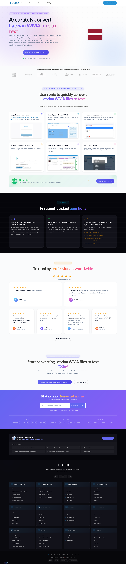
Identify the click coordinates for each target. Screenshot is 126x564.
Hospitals (41, 520)
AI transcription (70, 469)
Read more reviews (63, 338)
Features (14, 489)
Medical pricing (42, 523)
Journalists (96, 489)
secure (68, 471)
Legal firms (14, 520)
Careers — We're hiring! (99, 537)
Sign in (99, 3)
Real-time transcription (17, 500)
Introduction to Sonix (16, 540)
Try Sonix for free (109, 2)
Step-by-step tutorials (44, 540)
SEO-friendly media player (45, 491)
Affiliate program (70, 520)
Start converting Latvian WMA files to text (54, 382)
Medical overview (43, 512)
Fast (57, 471)
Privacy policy (64, 560)
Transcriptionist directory (18, 546)
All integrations (97, 523)
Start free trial (77, 405)
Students (96, 500)
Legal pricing (15, 523)
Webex (95, 520)
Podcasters (96, 494)
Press (95, 540)
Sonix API (69, 512)
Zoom (95, 512)
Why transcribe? (43, 543)
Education (69, 491)
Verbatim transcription (17, 497)
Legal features (15, 514)
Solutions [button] (31, 3)
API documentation (71, 514)
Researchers (97, 491)
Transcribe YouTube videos (45, 497)
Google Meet (97, 517)
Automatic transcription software (19, 491)
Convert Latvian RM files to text (93, 243)
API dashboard (70, 517)
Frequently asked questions (45, 537)
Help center (42, 535)
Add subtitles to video (44, 494)
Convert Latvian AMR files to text (93, 238)
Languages (14, 535)
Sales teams (69, 500)
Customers (69, 537)
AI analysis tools (43, 489)
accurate (61, 471)
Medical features (43, 514)
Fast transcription (16, 494)
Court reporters (15, 517)
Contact (96, 543)
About (95, 535)
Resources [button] (41, 3)
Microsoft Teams (98, 514)
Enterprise (69, 489)
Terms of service (73, 560)
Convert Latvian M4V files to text (93, 235)
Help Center (26, 439)
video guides (40, 439)
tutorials (32, 439)
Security (96, 546)
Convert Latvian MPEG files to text (93, 241)
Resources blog (15, 543)
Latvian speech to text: (38, 40)
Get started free (105, 181)
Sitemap (56, 560)
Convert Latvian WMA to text (35, 52)
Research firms (70, 497)
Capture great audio (44, 546)
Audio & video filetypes (17, 537)
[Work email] (57, 405)
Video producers (98, 497)
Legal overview (15, 512)
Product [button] (23, 3)
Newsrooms (69, 494)
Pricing (49, 3)
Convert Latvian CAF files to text (93, 232)
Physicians (41, 517)
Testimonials (70, 540)
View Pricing (81, 382)
